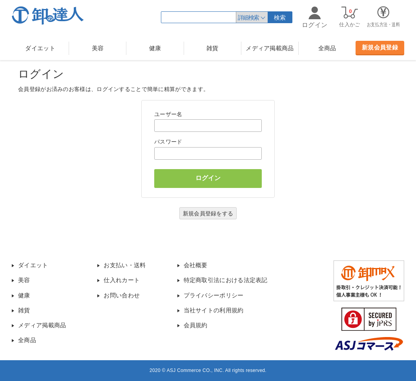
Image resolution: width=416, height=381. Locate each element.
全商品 (327, 48)
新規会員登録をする (208, 213)
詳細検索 (248, 17)
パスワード (168, 142)
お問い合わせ (122, 295)
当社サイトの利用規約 (214, 310)
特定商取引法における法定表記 (226, 280)
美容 (98, 48)
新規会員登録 (380, 47)
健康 (155, 48)
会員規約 (196, 325)
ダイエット (40, 48)
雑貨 (212, 48)
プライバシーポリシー (214, 295)
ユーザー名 (168, 114)
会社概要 (196, 265)
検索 (280, 17)
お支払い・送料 (125, 265)
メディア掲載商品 (270, 48)
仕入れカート (122, 280)
